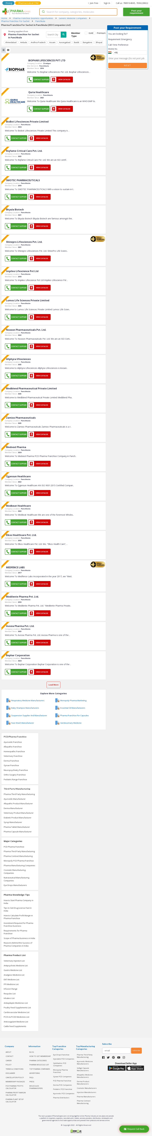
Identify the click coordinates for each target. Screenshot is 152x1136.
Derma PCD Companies (62, 1085)
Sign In (107, 3)
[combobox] (78, 12)
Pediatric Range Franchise (15, 779)
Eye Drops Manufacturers (15, 885)
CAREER (9, 1060)
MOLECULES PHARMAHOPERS (36, 1087)
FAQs (31, 1077)
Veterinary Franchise (13, 756)
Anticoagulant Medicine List (16, 1021)
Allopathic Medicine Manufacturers (85, 1075)
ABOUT (8, 1052)
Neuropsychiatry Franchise (16, 770)
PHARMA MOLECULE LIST (39, 1065)
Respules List (10, 993)
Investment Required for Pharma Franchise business (18, 924)
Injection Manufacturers (86, 1092)
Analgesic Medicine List (14, 974)
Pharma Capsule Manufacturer (18, 831)
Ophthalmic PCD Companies (59, 1064)
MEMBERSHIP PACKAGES (15, 1081)
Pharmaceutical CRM (28, 3)
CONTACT (9, 1056)
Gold (90, 33)
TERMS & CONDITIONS (14, 1069)
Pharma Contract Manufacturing (18, 856)
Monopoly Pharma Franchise (60, 1071)
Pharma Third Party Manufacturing (19, 794)
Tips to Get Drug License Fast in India (18, 909)
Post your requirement (136, 11)
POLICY (8, 1065)
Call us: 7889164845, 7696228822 (132, 3)
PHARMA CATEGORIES (38, 1060)
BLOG (31, 1052)
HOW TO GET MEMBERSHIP (40, 1056)
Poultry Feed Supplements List (17, 1007)
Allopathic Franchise (13, 746)
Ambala (23, 42)
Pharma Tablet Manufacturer (17, 826)
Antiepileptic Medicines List (16, 1002)
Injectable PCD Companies (63, 1059)
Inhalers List (9, 998)
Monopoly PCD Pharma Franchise (19, 860)
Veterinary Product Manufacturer (19, 813)
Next (127, 65)
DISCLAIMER (10, 1073)
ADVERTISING (34, 1073)
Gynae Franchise (11, 765)
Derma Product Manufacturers (83, 1082)
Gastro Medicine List (13, 970)
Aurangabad (64, 42)
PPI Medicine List (11, 984)
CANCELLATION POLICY (15, 1077)
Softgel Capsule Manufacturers (83, 1069)
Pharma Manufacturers (86, 1096)
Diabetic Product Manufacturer (17, 817)
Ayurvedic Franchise (13, 742)
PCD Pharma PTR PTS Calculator (14, 1087)
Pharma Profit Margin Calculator (16, 1093)
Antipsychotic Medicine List (16, 965)
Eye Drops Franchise (61, 1054)
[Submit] (43, 12)
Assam (52, 42)
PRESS (31, 1081)
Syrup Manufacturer (13, 822)
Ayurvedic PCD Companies (63, 1093)
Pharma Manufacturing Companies (19, 865)
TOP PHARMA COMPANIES (39, 1069)
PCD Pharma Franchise (14, 846)
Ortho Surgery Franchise (15, 774)
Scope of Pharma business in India (19, 938)
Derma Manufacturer (13, 808)
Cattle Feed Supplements (15, 1026)
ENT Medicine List (11, 979)
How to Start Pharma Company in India (18, 901)
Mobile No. (113, 49)
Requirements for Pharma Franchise (15, 932)
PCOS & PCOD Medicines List (16, 1017)
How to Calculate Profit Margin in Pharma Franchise (18, 917)
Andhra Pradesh (37, 42)
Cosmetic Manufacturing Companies (15, 871)
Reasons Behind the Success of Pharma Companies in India (18, 944)
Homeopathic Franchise (14, 751)
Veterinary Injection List (14, 960)
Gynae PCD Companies (62, 1076)
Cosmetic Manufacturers (86, 1088)
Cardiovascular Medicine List (16, 1012)
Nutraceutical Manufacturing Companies (16, 879)
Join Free (93, 3)
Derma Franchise (11, 760)
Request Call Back (134, 1129)
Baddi (76, 42)
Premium (100, 33)
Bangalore (86, 42)
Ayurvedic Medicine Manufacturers (85, 1062)
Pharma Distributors (61, 1097)
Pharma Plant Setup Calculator (15, 1100)
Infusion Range (10, 989)
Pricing (9, 3)
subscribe (136, 1050)
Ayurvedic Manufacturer (15, 798)
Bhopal (98, 42)
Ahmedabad (10, 42)
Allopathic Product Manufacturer (18, 803)
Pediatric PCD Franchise (62, 1089)
